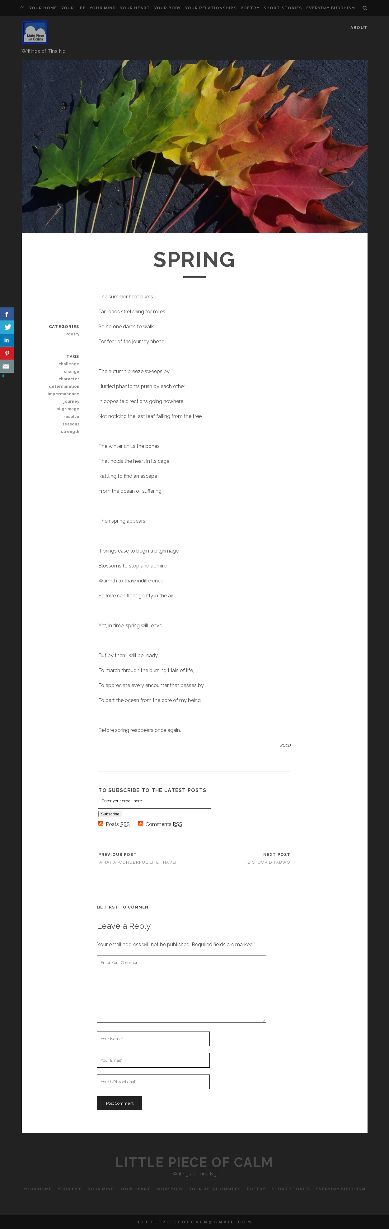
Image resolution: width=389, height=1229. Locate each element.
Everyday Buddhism (330, 8)
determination (64, 386)
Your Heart (135, 8)
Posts (114, 824)
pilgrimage (67, 408)
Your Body (167, 8)
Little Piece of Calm (194, 1162)
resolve (71, 416)
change (71, 371)
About (358, 27)
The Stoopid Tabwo (266, 862)
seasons (70, 424)
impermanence (63, 393)
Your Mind (102, 8)
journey (71, 401)
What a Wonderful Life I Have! (137, 862)
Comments (160, 824)
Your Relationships (211, 8)
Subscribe (110, 814)
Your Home (43, 8)
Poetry (250, 8)
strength (70, 431)
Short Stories (283, 8)
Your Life (73, 8)
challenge (69, 364)
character (69, 379)
